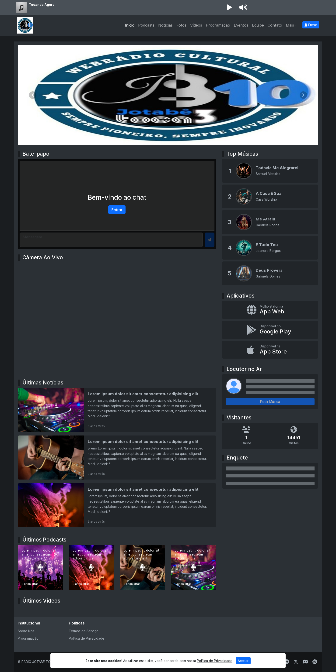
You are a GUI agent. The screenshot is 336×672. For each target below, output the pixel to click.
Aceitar (243, 661)
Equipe (258, 25)
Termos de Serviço (83, 631)
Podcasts (146, 25)
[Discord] (305, 662)
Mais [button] (290, 25)
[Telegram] (286, 662)
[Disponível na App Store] (270, 350)
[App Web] (270, 310)
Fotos (181, 25)
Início (129, 25)
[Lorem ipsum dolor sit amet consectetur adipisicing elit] (117, 410)
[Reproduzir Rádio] (229, 7)
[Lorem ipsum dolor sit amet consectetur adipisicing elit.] (40, 567)
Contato (275, 25)
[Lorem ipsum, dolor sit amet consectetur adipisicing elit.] (91, 567)
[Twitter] (296, 662)
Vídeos (196, 25)
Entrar (310, 25)
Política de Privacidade (86, 638)
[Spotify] (314, 662)
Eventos (241, 25)
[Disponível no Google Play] (270, 330)
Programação (218, 25)
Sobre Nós (26, 631)
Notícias (165, 25)
